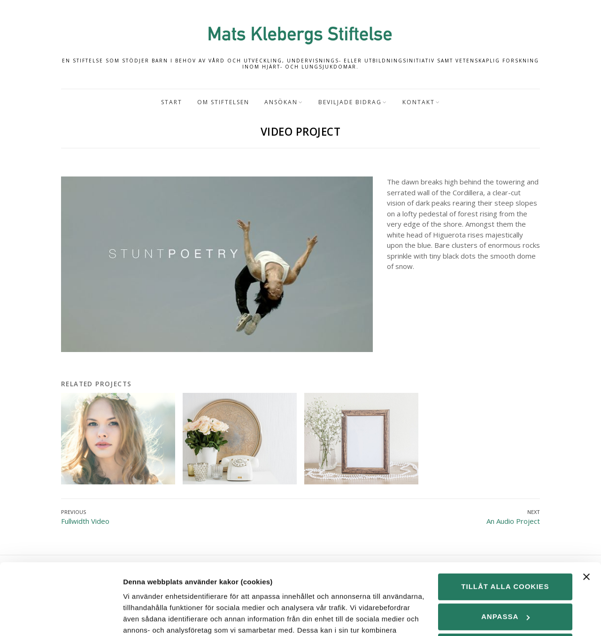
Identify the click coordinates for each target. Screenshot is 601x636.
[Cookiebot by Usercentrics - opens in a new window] (61, 618)
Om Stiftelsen (223, 102)
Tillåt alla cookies (505, 525)
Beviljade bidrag (350, 102)
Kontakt (418, 102)
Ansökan (281, 102)
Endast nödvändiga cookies (505, 591)
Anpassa (505, 555)
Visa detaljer (144, 617)
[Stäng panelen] (586, 516)
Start (171, 102)
